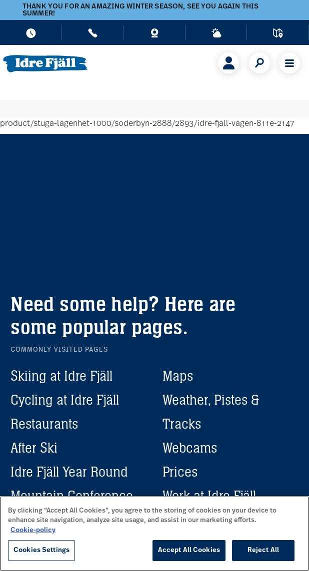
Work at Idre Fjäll (209, 496)
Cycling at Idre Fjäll (64, 400)
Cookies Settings (42, 550)
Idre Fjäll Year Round (69, 472)
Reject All (263, 550)
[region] (154, 533)
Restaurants (44, 424)
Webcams (189, 448)
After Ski (34, 448)
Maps (177, 376)
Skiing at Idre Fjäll (61, 376)
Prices (180, 472)
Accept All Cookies (189, 550)
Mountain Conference (71, 496)
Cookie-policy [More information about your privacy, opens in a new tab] (33, 530)
